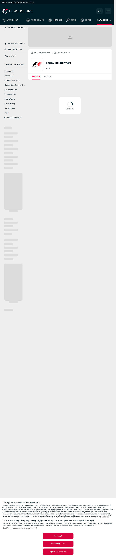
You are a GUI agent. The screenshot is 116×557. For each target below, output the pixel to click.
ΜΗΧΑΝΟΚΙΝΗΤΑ (42, 53)
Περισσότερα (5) (13, 117)
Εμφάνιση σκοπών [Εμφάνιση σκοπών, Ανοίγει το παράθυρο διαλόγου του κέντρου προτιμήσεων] (58, 552)
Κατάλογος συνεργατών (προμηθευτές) (19, 528)
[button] (99, 11)
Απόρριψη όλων (58, 544)
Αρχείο (47, 77)
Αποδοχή (58, 536)
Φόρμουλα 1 (63, 53)
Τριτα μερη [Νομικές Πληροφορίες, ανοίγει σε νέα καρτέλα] (106, 517)
